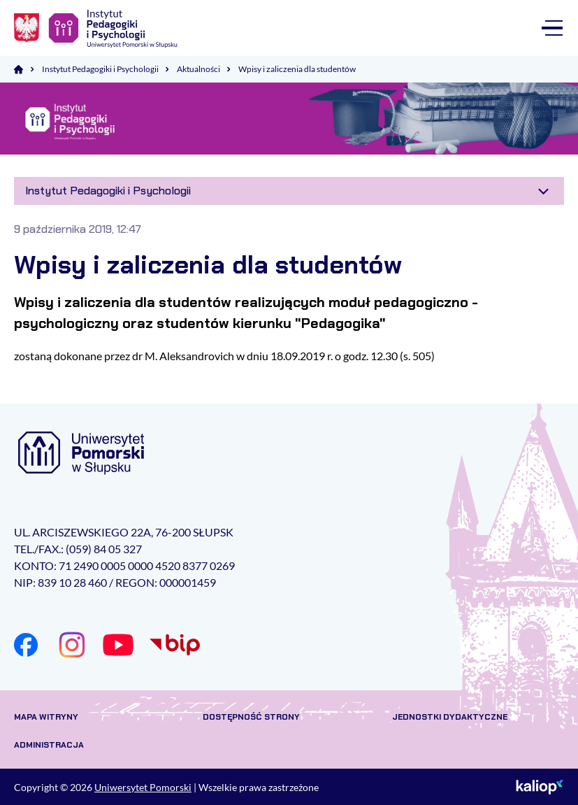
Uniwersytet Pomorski (143, 787)
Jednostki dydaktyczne (449, 716)
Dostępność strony (251, 716)
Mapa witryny (46, 716)
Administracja (49, 744)
